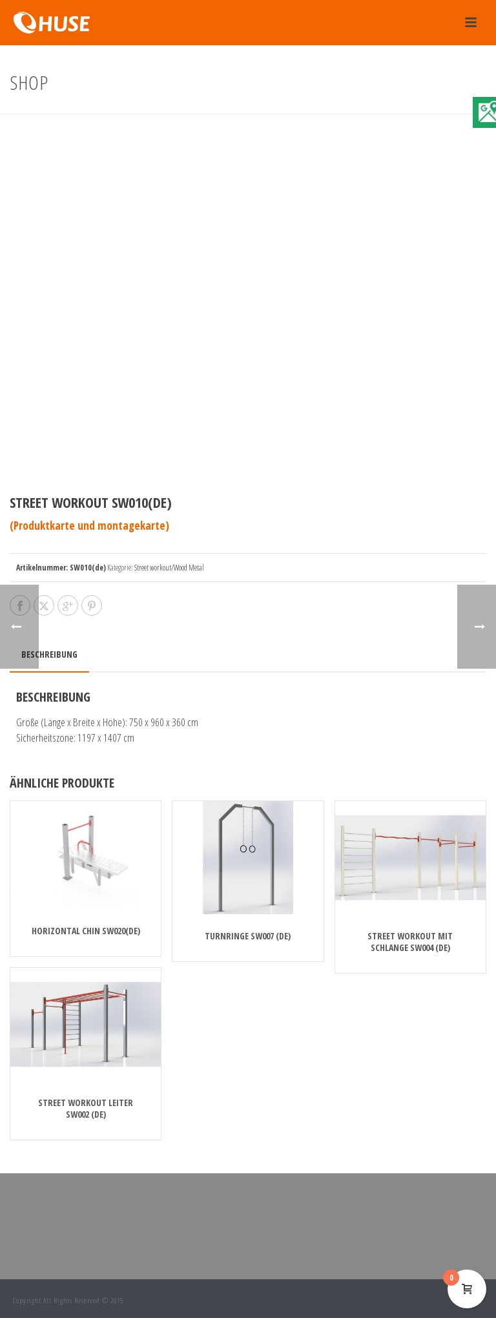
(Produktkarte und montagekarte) (89, 525)
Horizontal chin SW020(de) (86, 931)
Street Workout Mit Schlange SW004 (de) (410, 942)
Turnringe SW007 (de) (248, 936)
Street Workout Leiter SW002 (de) (85, 1108)
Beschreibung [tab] (49, 654)
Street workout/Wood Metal (169, 567)
